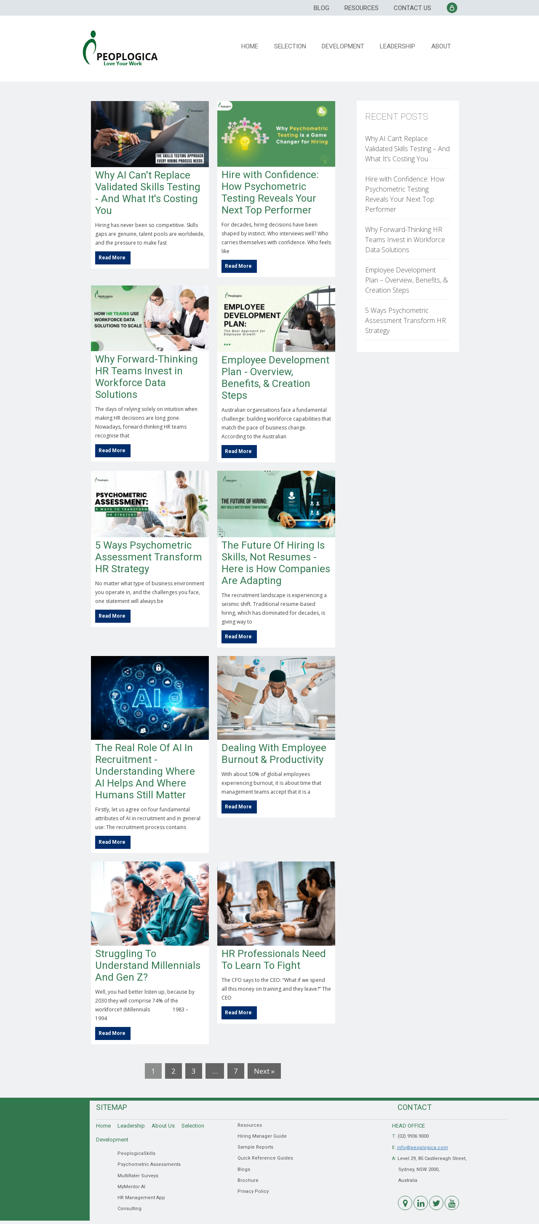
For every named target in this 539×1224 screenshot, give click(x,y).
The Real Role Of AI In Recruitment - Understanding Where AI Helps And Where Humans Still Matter (145, 771)
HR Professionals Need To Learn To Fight (273, 959)
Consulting (129, 1208)
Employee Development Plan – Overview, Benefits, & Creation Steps (406, 280)
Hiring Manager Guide (262, 1136)
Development (344, 46)
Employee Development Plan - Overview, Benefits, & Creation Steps (275, 377)
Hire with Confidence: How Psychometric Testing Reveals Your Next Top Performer (270, 192)
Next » (264, 1071)
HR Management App (141, 1197)
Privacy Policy (253, 1191)
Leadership (398, 46)
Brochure (248, 1180)
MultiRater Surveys (137, 1176)
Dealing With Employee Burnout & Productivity (273, 753)
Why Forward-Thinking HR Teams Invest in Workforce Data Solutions (146, 376)
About (441, 46)
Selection (292, 46)
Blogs (243, 1169)
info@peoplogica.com (422, 1147)
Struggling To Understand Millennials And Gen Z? (147, 965)
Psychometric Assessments (149, 1164)
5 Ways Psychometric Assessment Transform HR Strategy (148, 557)
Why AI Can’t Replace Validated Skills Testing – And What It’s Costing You (407, 148)
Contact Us (412, 8)
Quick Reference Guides (265, 1158)
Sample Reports (255, 1147)
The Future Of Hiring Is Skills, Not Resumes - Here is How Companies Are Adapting (275, 563)
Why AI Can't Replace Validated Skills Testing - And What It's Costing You (147, 192)
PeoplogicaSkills (136, 1153)
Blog (321, 8)
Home (252, 46)
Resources (361, 8)
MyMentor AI (131, 1186)
